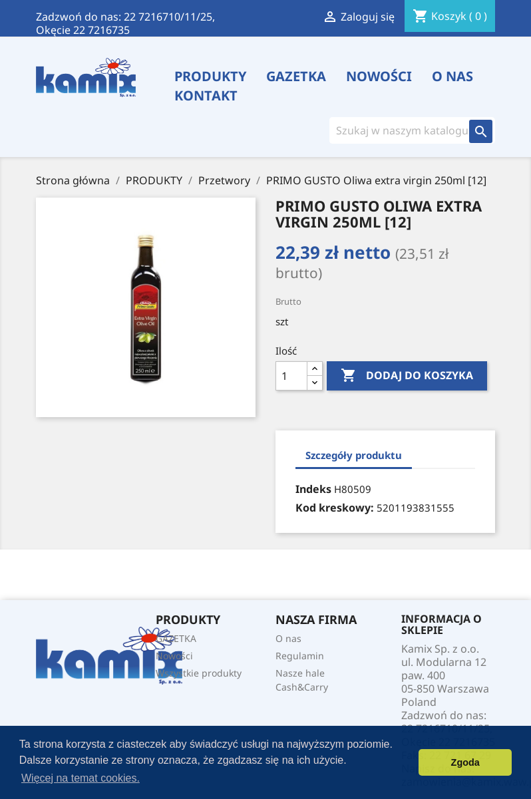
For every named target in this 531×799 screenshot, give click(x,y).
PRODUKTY (210, 76)
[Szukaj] (403, 130)
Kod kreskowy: (334, 507)
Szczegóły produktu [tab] (353, 455)
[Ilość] (291, 376)
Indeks (313, 489)
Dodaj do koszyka (407, 376)
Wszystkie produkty (199, 673)
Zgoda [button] (465, 762)
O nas (452, 76)
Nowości (379, 76)
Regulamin (299, 655)
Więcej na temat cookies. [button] (80, 778)
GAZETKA (296, 76)
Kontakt (206, 95)
